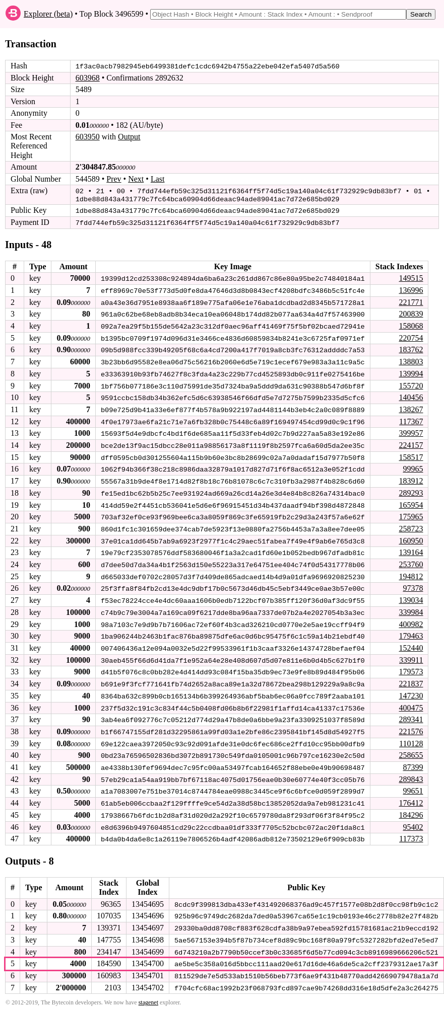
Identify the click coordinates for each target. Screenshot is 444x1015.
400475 (411, 700)
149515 (411, 276)
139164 (411, 547)
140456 (411, 394)
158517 (411, 453)
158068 (411, 324)
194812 (411, 571)
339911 (411, 653)
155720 (411, 382)
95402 (413, 818)
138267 (411, 406)
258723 (411, 523)
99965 (413, 465)
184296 (411, 806)
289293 (411, 488)
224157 (411, 441)
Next (136, 178)
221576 (411, 724)
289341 (411, 712)
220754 (411, 335)
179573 (411, 665)
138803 (411, 359)
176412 (411, 794)
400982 (411, 618)
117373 (411, 830)
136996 (411, 288)
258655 (411, 747)
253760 (411, 559)
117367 (411, 418)
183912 (411, 477)
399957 (411, 429)
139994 (411, 370)
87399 (413, 759)
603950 (88, 136)
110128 (411, 736)
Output (129, 136)
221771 (411, 300)
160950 (411, 535)
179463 (411, 630)
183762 (411, 347)
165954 (411, 500)
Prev (113, 178)
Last (158, 178)
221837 (411, 677)
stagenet (148, 992)
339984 (411, 606)
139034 (411, 594)
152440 (411, 641)
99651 (413, 782)
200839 (411, 311)
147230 (411, 688)
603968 (88, 77)
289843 (411, 771)
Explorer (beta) (48, 14)
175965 (411, 512)
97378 (413, 582)
